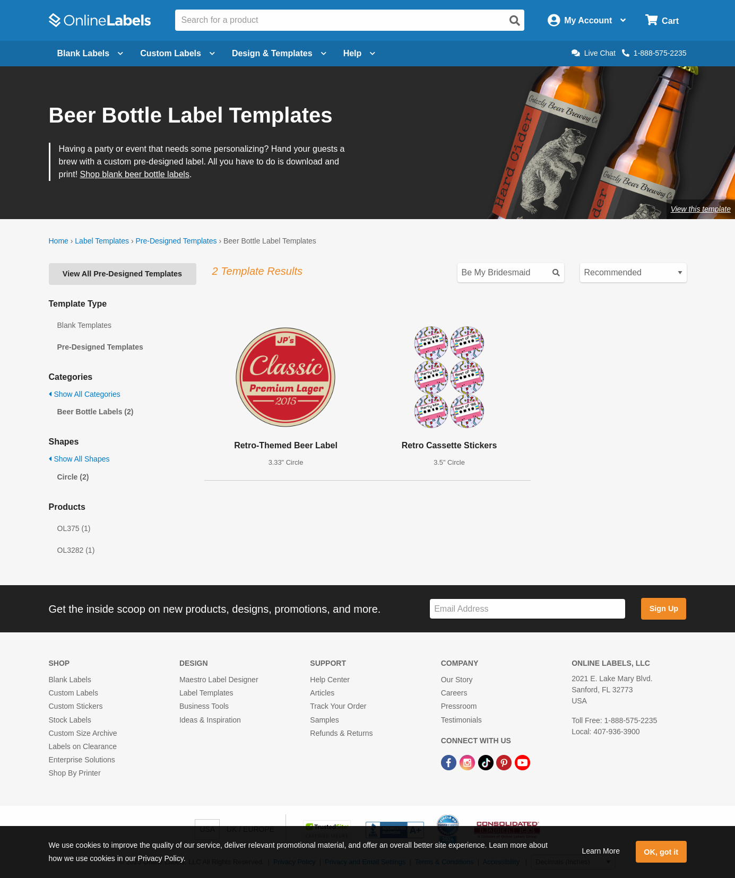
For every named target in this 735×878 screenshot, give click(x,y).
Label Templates (102, 241)
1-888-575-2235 (654, 53)
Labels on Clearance (83, 746)
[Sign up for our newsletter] (527, 609)
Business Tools (204, 706)
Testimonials (461, 720)
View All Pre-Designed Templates (122, 274)
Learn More (601, 851)
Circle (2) (73, 477)
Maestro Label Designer (218, 679)
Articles (322, 693)
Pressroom (459, 706)
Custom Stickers (76, 706)
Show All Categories (84, 394)
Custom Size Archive (83, 733)
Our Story (457, 679)
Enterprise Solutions (82, 759)
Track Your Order (338, 706)
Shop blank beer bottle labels (134, 174)
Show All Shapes (79, 459)
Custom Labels (73, 693)
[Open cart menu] (662, 20)
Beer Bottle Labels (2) (95, 411)
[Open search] (514, 20)
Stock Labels (70, 720)
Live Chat (594, 53)
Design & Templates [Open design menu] (279, 53)
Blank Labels (70, 679)
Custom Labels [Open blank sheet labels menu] (177, 53)
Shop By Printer (75, 773)
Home (58, 241)
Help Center (330, 679)
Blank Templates (84, 325)
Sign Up (664, 608)
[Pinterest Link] (505, 762)
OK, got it (661, 852)
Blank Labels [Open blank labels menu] (90, 53)
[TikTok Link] (487, 762)
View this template (701, 209)
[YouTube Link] (522, 762)
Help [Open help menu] (359, 53)
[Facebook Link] (450, 762)
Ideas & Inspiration (210, 720)
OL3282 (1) (76, 550)
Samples (324, 720)
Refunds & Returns (341, 733)
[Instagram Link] (468, 762)
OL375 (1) (74, 528)
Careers (454, 693)
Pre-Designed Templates (176, 241)
